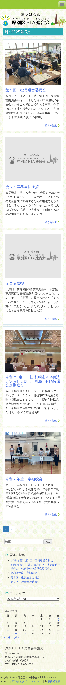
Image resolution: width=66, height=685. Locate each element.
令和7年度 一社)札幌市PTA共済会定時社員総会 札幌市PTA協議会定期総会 (32, 381)
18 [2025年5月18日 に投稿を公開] (7, 629)
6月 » (16, 637)
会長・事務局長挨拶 (22, 187)
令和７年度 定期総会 (23, 479)
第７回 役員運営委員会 (25, 581)
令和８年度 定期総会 (24, 572)
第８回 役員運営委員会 (25, 577)
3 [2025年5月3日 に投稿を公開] (58, 619)
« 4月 (7, 637)
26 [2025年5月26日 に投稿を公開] (16, 633)
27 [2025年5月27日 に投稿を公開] (24, 633)
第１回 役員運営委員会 (25, 90)
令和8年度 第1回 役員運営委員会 (32, 560)
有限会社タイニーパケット (27, 681)
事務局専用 (54, 681)
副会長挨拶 (14, 283)
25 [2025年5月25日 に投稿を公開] (7, 633)
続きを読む (51, 125)
